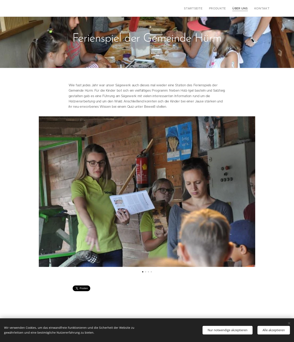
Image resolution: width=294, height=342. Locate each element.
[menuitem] (199, 8)
